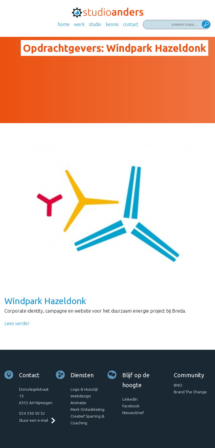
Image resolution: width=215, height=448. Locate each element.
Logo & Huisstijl (84, 389)
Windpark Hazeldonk (45, 301)
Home (64, 24)
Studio (95, 24)
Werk (79, 24)
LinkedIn (129, 399)
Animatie (78, 402)
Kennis (112, 24)
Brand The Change (190, 392)
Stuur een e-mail (33, 420)
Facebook (131, 406)
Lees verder (17, 323)
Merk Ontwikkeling (87, 409)
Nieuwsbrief (133, 412)
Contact (130, 24)
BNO (178, 385)
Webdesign (80, 396)
